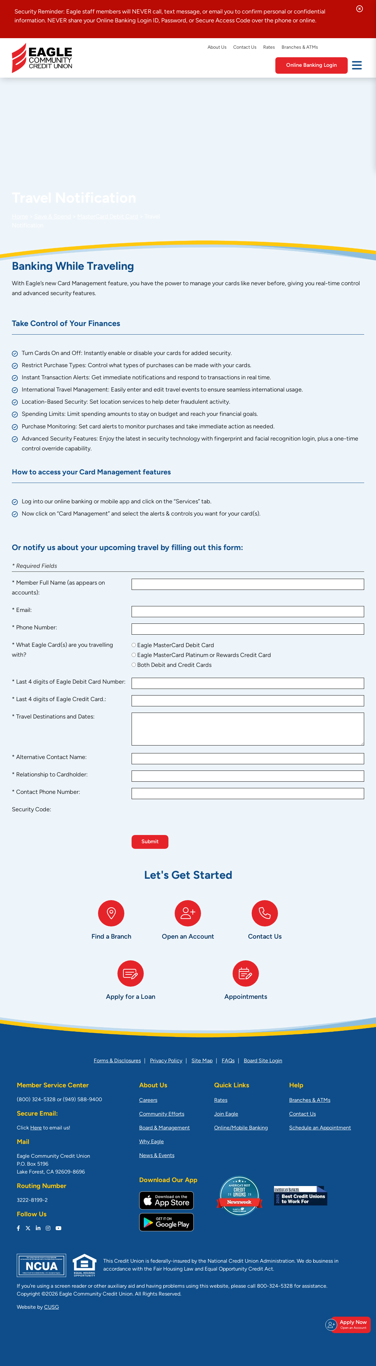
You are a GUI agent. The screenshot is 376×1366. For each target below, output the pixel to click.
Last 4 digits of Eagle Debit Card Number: (71, 682)
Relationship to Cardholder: (52, 775)
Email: (24, 610)
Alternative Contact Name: (51, 757)
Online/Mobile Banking (241, 1128)
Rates (269, 47)
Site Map (202, 1061)
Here (36, 1128)
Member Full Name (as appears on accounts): (58, 588)
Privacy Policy (166, 1061)
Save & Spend (52, 217)
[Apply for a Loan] (130, 987)
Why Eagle (151, 1142)
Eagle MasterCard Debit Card (175, 646)
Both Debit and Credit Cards (174, 665)
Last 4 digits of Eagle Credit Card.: (61, 699)
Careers (148, 1100)
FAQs (228, 1061)
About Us (217, 47)
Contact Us (245, 47)
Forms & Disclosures (117, 1061)
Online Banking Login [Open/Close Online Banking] (311, 65)
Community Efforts (161, 1114)
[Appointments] (245, 987)
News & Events (156, 1155)
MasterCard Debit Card (107, 217)
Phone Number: (36, 628)
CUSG (51, 1307)
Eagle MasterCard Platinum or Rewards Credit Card (204, 655)
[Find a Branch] (111, 927)
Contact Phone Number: (48, 792)
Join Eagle (226, 1114)
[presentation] (182, 818)
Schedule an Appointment (320, 1128)
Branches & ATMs (300, 47)
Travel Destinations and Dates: (55, 717)
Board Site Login (263, 1061)
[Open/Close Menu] (357, 65)
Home (20, 217)
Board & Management (164, 1128)
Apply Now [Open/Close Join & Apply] (350, 1325)
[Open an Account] (188, 927)
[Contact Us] (264, 927)
